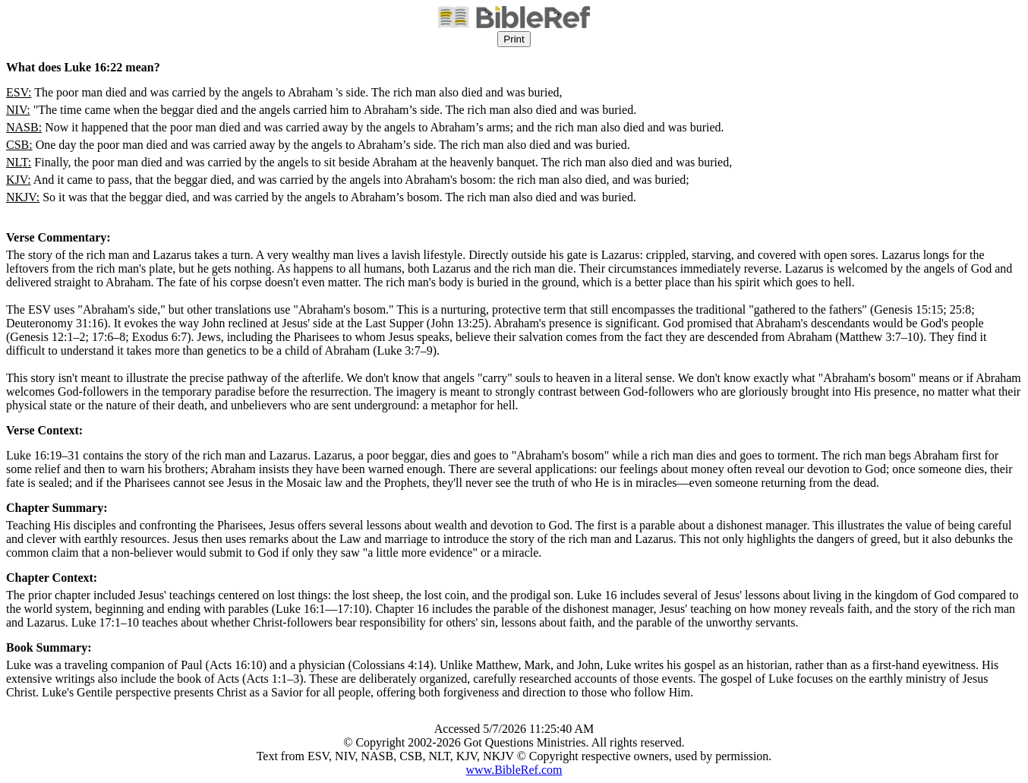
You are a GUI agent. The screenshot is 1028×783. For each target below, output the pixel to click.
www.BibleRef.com (514, 769)
